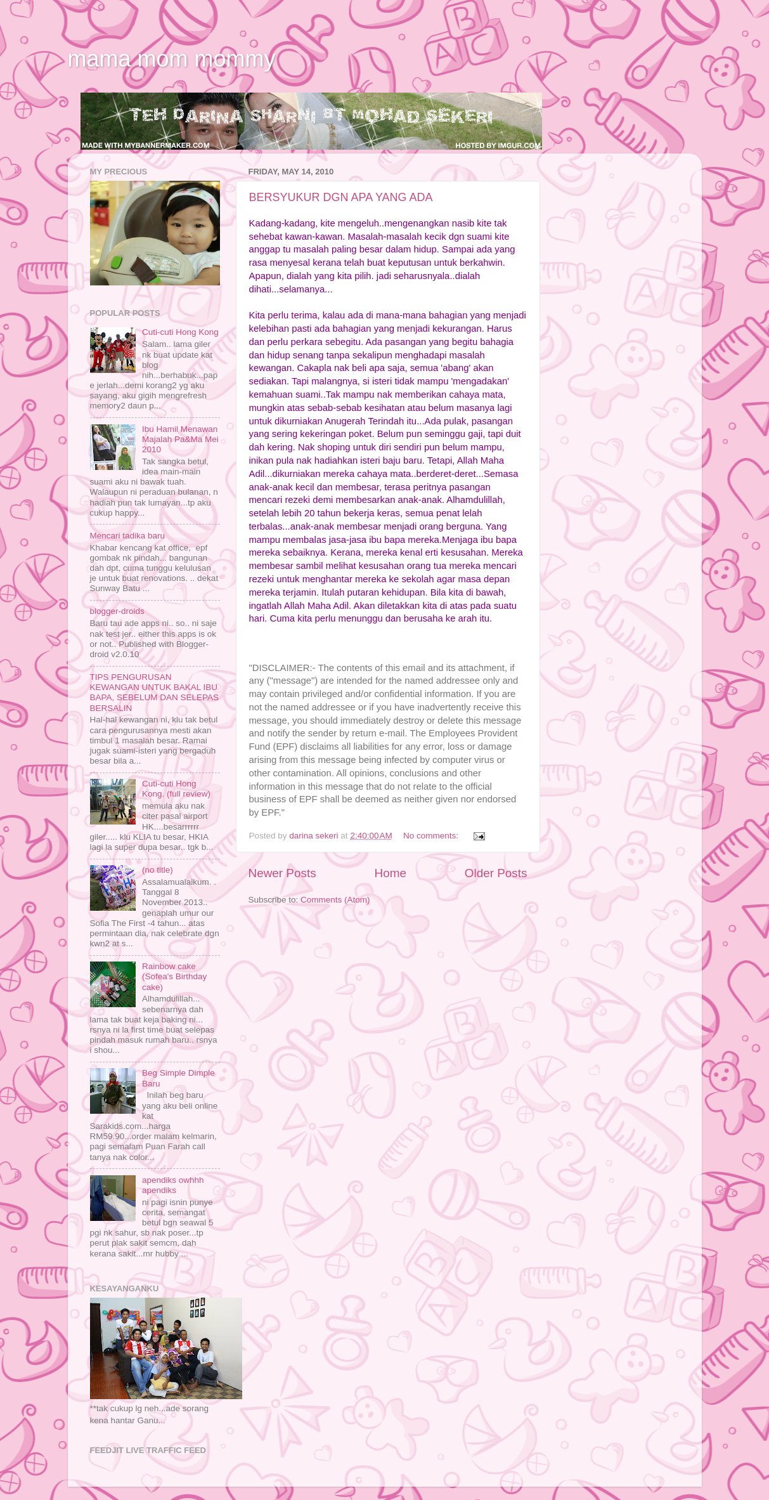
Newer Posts (282, 873)
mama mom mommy (172, 59)
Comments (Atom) (335, 899)
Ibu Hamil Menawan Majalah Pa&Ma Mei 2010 (180, 439)
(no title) (157, 870)
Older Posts (496, 873)
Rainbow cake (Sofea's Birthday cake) (174, 976)
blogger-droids (117, 611)
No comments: (432, 835)
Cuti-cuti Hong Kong (180, 332)
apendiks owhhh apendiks (173, 1185)
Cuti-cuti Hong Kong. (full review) (176, 789)
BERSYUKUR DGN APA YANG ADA (341, 197)
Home (390, 873)
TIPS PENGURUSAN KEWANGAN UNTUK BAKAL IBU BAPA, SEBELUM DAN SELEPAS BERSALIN (154, 692)
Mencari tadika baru (127, 535)
